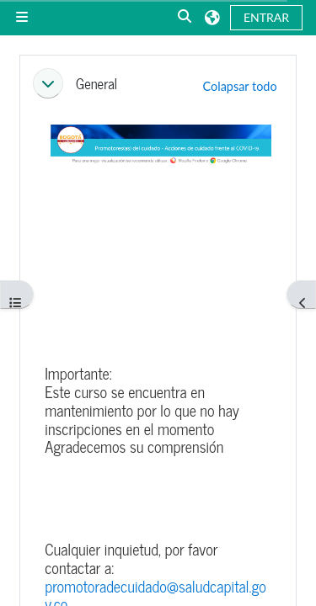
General (96, 83)
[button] (185, 17)
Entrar (266, 17)
